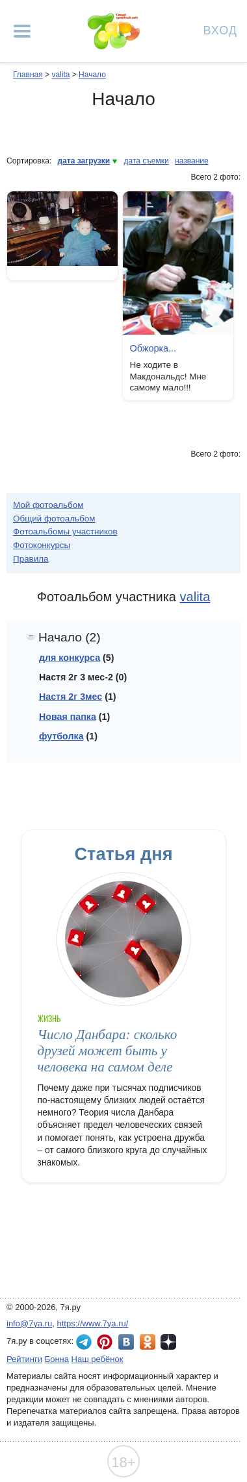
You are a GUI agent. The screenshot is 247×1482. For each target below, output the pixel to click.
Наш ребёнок (98, 1359)
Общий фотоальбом (54, 518)
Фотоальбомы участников (65, 531)
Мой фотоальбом (48, 505)
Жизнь (49, 1018)
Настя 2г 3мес (70, 696)
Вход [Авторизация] (220, 29)
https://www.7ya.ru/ (93, 1323)
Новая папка (67, 716)
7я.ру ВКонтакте (126, 1342)
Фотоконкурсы (41, 545)
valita (60, 74)
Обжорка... (152, 348)
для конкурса (69, 657)
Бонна (57, 1359)
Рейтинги (24, 1359)
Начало (92, 74)
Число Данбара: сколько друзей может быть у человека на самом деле (107, 1051)
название (192, 160)
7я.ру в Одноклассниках (147, 1342)
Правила (31, 559)
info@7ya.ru (29, 1323)
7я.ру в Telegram (84, 1342)
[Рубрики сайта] (22, 31)
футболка (61, 736)
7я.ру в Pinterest (104, 1342)
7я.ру (168, 1342)
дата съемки (146, 160)
